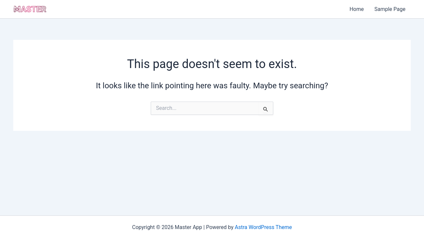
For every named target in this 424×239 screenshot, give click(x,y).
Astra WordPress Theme (263, 227)
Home (356, 9)
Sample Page (389, 9)
